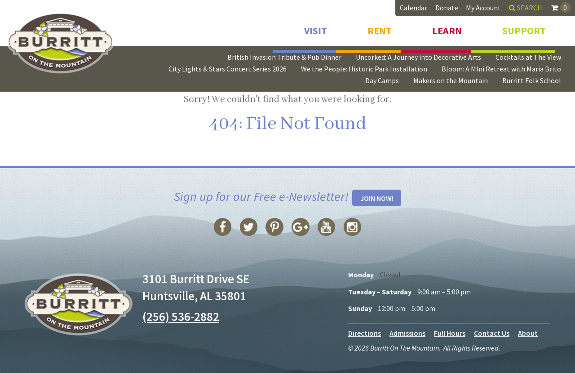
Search (525, 7)
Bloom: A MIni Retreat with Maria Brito (501, 68)
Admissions (407, 333)
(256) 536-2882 (180, 316)
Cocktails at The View (528, 57)
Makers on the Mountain (450, 80)
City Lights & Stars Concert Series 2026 (227, 68)
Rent (379, 30)
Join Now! (377, 198)
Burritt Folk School (531, 80)
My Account (483, 7)
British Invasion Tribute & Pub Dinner (284, 57)
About (528, 333)
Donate (446, 7)
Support (524, 30)
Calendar (413, 7)
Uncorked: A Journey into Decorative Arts (418, 57)
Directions (364, 333)
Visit (315, 30)
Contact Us (491, 333)
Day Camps (382, 80)
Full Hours (449, 333)
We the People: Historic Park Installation (364, 68)
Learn (447, 30)
